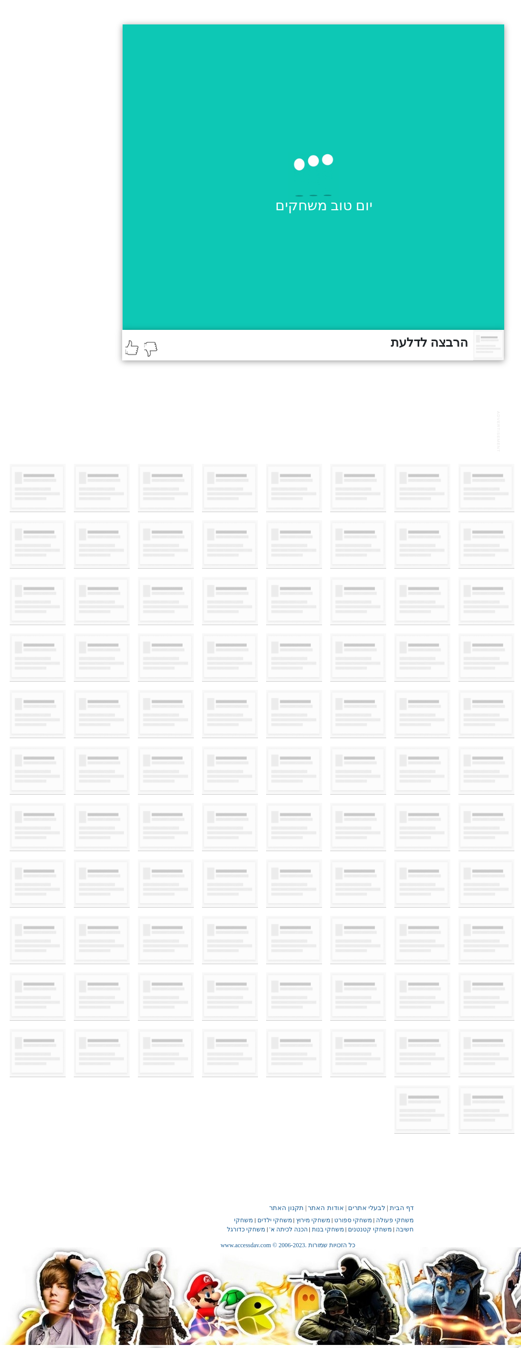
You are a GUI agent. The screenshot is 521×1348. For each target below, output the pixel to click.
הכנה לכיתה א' (288, 1229)
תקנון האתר (286, 1208)
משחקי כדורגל (246, 1229)
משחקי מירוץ (313, 1220)
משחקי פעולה (395, 1220)
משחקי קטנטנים (370, 1229)
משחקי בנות (328, 1229)
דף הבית (402, 1208)
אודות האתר (325, 1208)
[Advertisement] (307, 430)
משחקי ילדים (274, 1220)
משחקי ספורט (353, 1220)
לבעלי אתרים (366, 1208)
